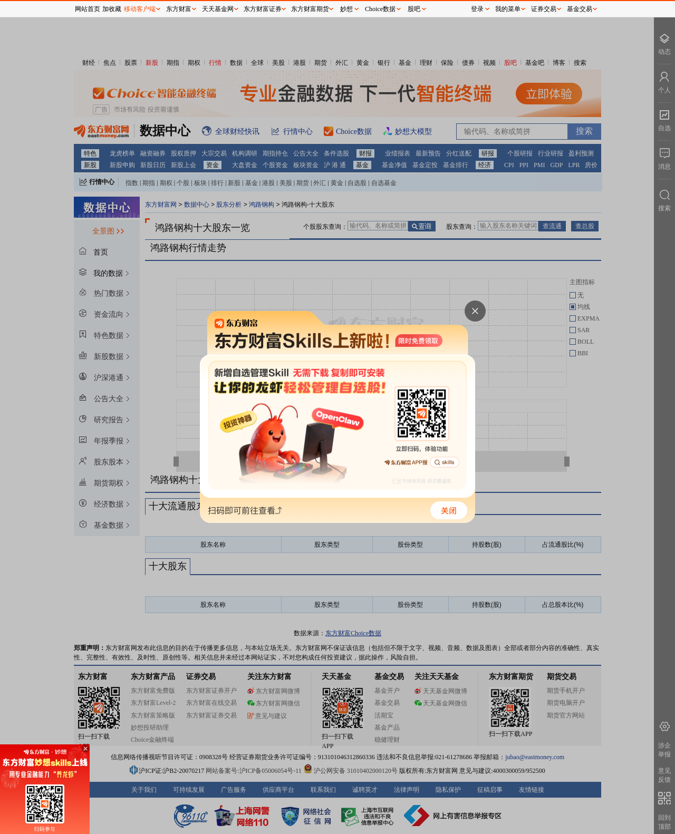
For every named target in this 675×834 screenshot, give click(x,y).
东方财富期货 (310, 9)
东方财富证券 (263, 9)
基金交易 (579, 9)
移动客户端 (140, 9)
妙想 (346, 9)
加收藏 (111, 9)
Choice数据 (380, 9)
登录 (477, 9)
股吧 (414, 9)
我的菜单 (507, 9)
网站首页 (87, 9)
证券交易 (543, 9)
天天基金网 (218, 9)
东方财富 (178, 9)
